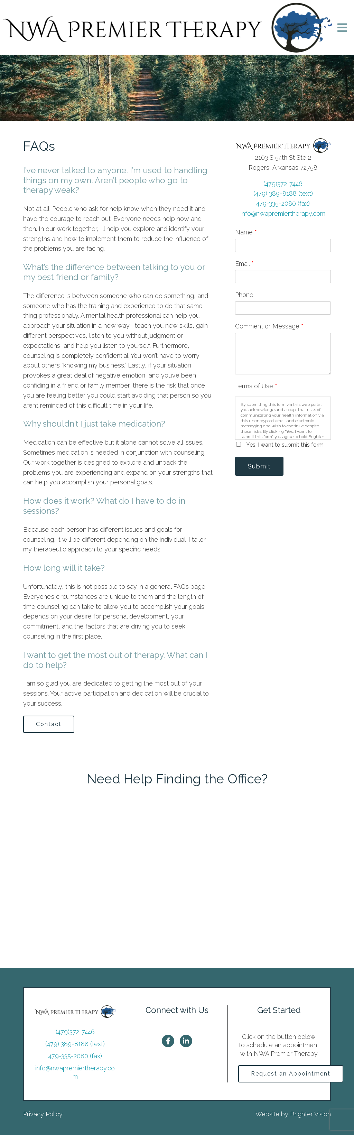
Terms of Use (256, 386)
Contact (49, 724)
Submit (259, 466)
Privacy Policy (43, 1114)
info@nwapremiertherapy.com (283, 213)
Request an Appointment (290, 1073)
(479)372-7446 (282, 183)
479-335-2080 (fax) (283, 203)
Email (244, 263)
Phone (244, 294)
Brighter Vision (310, 1114)
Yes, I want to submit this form (285, 444)
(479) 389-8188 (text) (283, 193)
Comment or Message (269, 326)
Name (246, 232)
